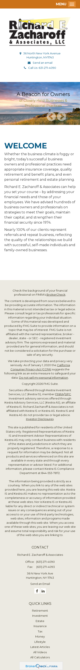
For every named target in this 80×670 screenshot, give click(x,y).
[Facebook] (37, 591)
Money (40, 636)
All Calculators (40, 657)
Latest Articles (40, 647)
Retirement (40, 610)
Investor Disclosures (40, 419)
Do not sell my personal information (43, 377)
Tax (40, 631)
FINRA (59, 394)
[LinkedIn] (43, 591)
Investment (40, 615)
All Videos (40, 652)
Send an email (42, 62)
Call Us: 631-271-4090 (42, 67)
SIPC (67, 394)
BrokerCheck (56, 294)
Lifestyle (40, 641)
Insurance (40, 626)
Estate (40, 621)
